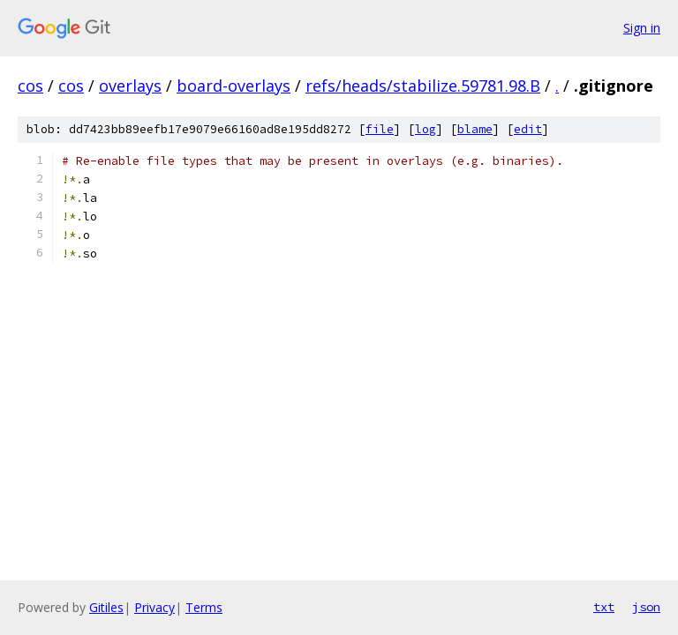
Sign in (641, 27)
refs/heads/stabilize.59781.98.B (422, 85)
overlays (130, 85)
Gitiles (106, 607)
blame (475, 129)
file (379, 129)
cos (30, 85)
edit (528, 129)
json (646, 607)
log (425, 129)
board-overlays (233, 85)
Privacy (154, 607)
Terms (203, 607)
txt (603, 607)
